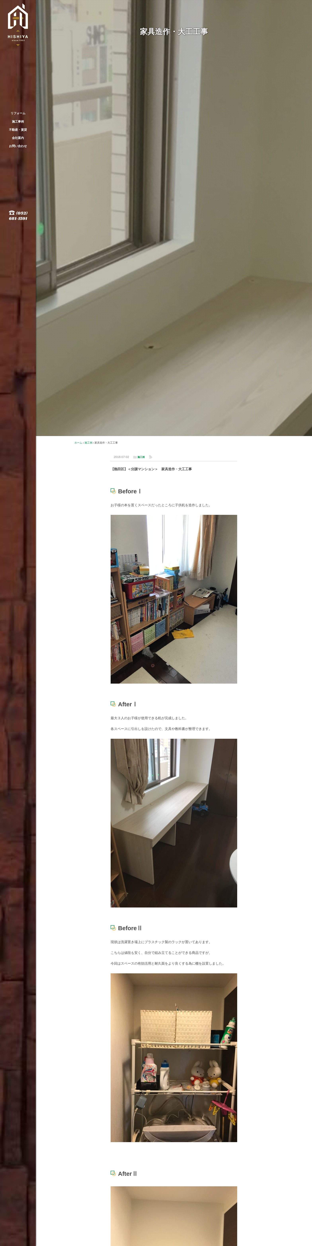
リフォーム (18, 113)
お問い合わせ (18, 146)
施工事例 (18, 121)
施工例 (88, 442)
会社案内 (18, 138)
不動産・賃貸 (18, 129)
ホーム (78, 442)
